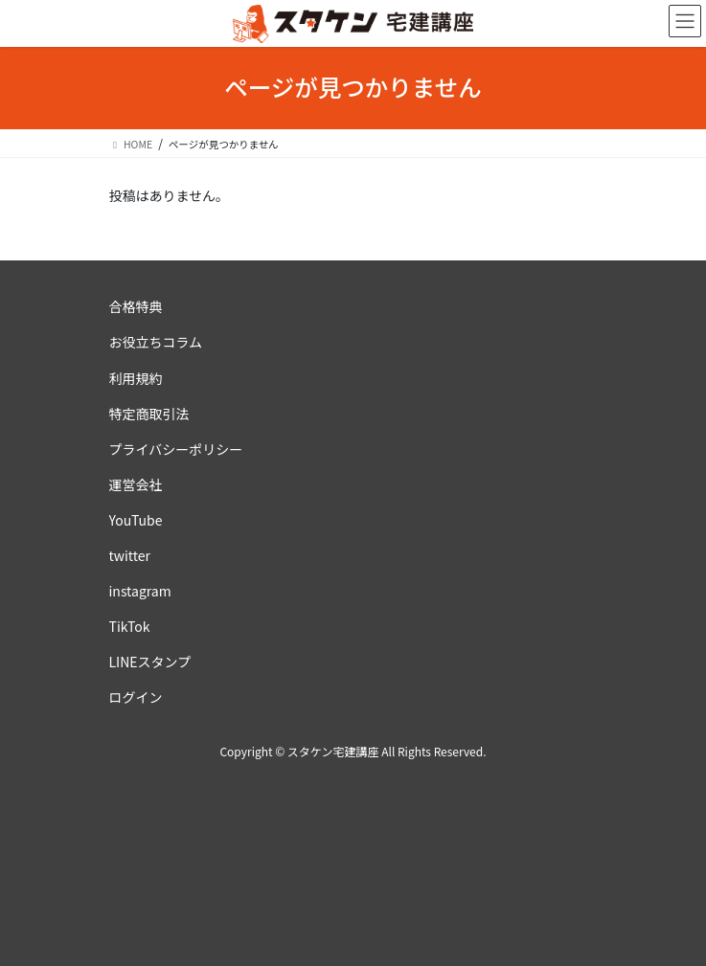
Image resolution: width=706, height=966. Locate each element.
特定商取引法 (149, 413)
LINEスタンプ (150, 661)
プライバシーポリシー (176, 449)
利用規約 (136, 378)
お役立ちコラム (156, 341)
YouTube (136, 519)
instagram (140, 590)
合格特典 (136, 306)
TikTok (129, 626)
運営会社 (136, 484)
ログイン (136, 697)
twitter (130, 555)
